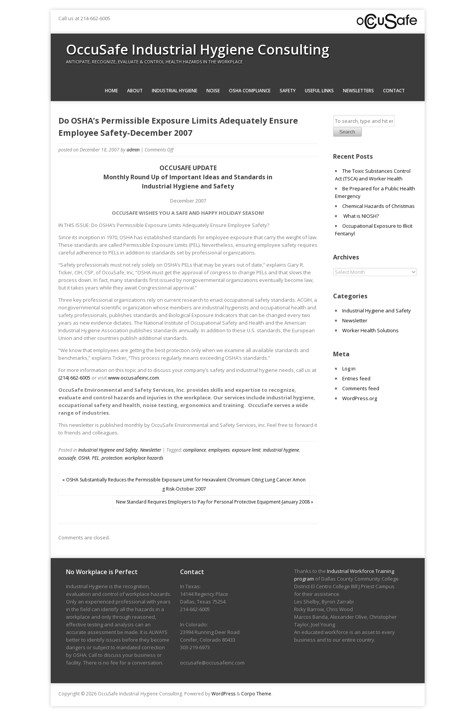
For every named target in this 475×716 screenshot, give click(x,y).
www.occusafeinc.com (133, 377)
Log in (349, 368)
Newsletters (358, 90)
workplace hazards (144, 458)
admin (133, 149)
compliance (194, 450)
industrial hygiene (281, 450)
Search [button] (347, 132)
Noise (213, 90)
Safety (288, 90)
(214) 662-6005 (74, 377)
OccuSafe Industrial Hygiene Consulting (197, 49)
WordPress (223, 693)
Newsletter (150, 450)
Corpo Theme (256, 693)
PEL (95, 458)
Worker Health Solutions (370, 330)
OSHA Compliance (250, 90)
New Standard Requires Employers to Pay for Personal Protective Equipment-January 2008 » (214, 502)
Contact (394, 90)
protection (111, 458)
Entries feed (356, 378)
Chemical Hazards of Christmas (378, 206)
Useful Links (319, 90)
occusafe (67, 458)
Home (111, 90)
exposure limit (246, 450)
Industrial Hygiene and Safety (108, 450)
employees (219, 450)
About (135, 90)
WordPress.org (359, 398)
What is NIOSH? (360, 215)
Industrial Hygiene (174, 90)
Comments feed (360, 388)
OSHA (84, 458)
